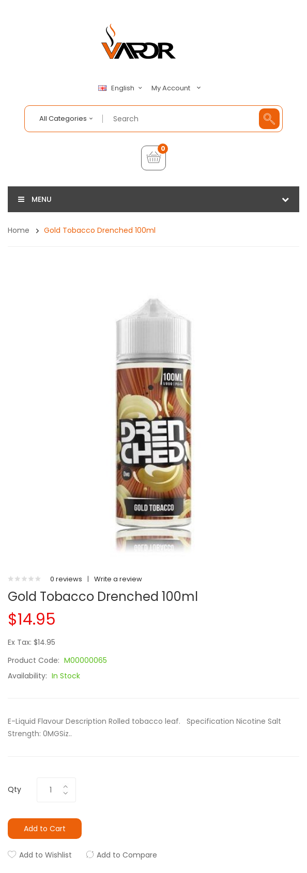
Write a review (118, 579)
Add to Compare (127, 855)
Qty (14, 789)
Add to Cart (45, 828)
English (121, 88)
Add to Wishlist (45, 855)
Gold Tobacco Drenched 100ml (100, 230)
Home (18, 230)
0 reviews (66, 579)
